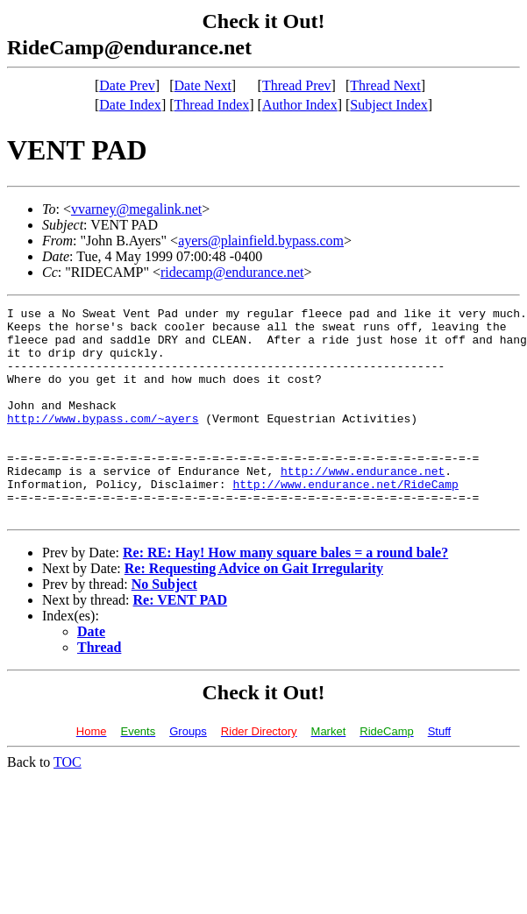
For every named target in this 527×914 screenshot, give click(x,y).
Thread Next (385, 85)
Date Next (202, 85)
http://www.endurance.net (363, 505)
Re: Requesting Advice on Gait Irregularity (254, 610)
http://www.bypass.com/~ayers (102, 442)
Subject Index (388, 104)
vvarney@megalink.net (136, 209)
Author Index (300, 104)
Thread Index (212, 104)
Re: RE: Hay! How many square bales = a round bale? (285, 594)
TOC (67, 804)
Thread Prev (296, 85)
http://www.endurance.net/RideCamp (345, 520)
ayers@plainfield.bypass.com (261, 240)
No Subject (164, 626)
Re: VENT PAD (180, 641)
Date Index (130, 104)
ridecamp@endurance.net (232, 272)
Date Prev (127, 85)
